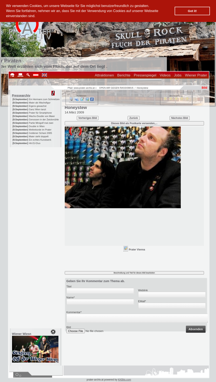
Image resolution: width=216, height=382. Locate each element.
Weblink (143, 290)
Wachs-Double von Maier (42, 116)
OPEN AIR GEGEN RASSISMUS (116, 88)
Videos (165, 75)
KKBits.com (124, 379)
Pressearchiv (21, 95)
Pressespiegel (145, 75)
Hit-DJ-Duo (34, 143)
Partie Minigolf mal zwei (41, 123)
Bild (68, 328)
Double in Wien (37, 126)
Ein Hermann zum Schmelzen (44, 99)
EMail (142, 301)
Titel (69, 286)
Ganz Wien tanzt (37, 109)
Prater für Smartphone (40, 112)
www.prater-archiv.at (84, 88)
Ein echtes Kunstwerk (40, 140)
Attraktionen (104, 75)
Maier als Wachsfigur (39, 102)
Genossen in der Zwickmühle (44, 119)
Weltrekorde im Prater (40, 129)
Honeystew (142, 88)
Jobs (178, 75)
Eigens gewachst (37, 106)
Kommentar (74, 312)
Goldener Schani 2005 (40, 133)
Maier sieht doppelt (39, 136)
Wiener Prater (196, 75)
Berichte (123, 75)
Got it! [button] (192, 11)
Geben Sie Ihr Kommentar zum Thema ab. (95, 281)
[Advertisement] (36, 173)
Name (70, 297)
